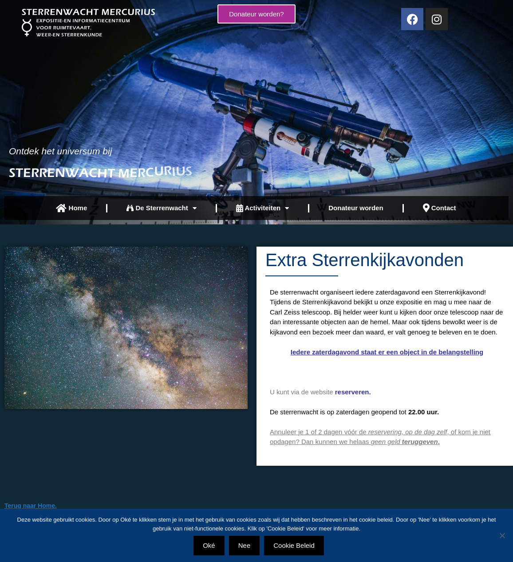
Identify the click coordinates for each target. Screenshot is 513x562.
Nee (244, 545)
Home (71, 208)
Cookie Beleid (294, 545)
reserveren (352, 392)
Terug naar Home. (30, 505)
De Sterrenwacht (161, 208)
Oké (209, 545)
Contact (439, 208)
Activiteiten (262, 208)
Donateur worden (355, 208)
